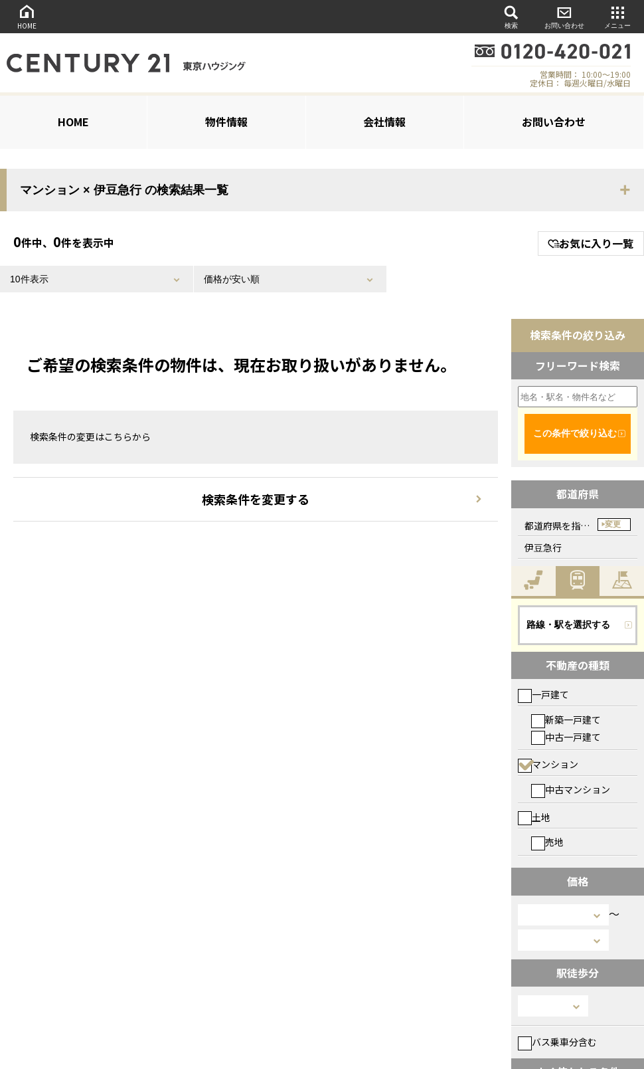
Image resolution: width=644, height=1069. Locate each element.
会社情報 (384, 122)
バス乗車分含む (557, 1041)
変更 (613, 524)
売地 (547, 841)
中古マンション (570, 789)
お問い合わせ (564, 16)
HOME (26, 16)
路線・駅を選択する (568, 624)
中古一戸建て (566, 736)
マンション (548, 764)
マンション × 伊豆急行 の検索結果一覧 (124, 190)
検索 (511, 16)
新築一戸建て (566, 719)
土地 (534, 817)
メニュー (617, 16)
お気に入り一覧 (590, 243)
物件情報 (226, 122)
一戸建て (543, 694)
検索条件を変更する (255, 499)
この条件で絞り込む (575, 433)
